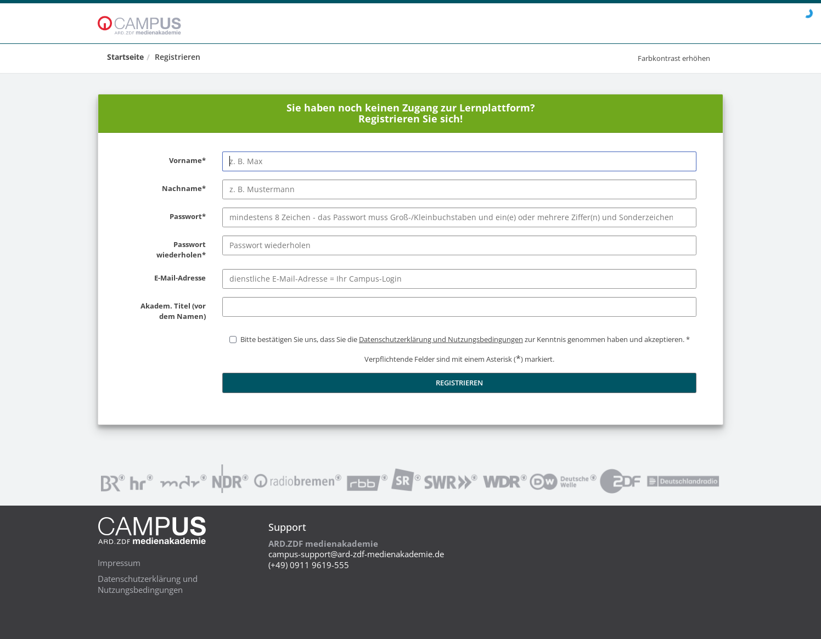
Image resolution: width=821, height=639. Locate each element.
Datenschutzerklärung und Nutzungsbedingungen (148, 584)
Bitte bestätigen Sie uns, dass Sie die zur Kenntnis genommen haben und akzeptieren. (462, 339)
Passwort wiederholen (165, 250)
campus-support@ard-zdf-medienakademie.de (356, 553)
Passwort (165, 216)
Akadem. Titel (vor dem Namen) (165, 311)
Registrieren (177, 57)
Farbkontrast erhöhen (674, 58)
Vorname (165, 160)
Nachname (165, 188)
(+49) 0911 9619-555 (308, 564)
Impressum (119, 562)
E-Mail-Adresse (165, 278)
